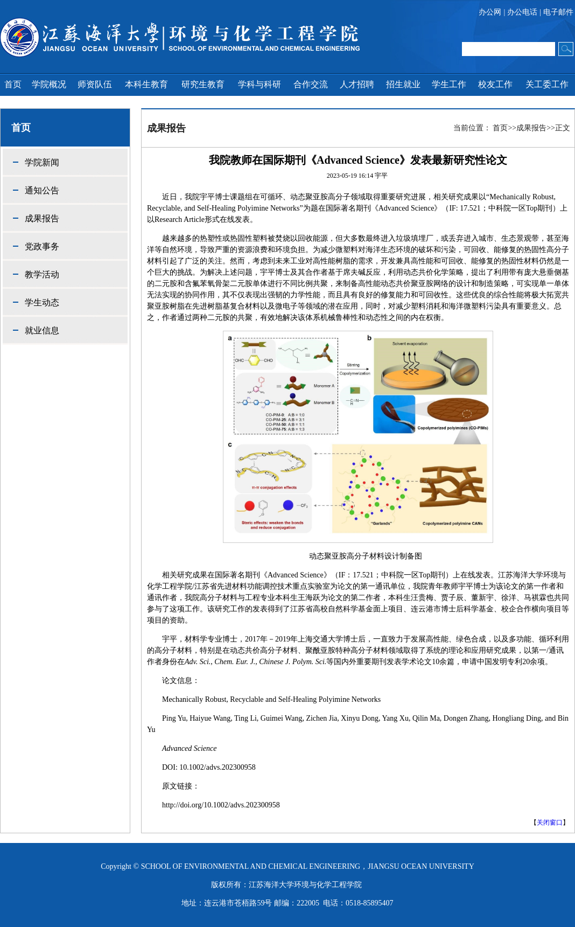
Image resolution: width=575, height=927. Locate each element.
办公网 (490, 12)
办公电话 (522, 12)
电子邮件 (558, 12)
